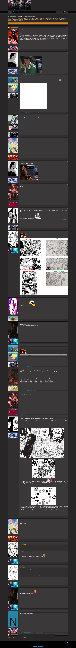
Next (16, 27)
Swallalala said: (23, 544)
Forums (10, 11)
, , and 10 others (28, 49)
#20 (66, 611)
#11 (66, 321)
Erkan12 (10, 18)
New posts (9, 13)
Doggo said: (22, 567)
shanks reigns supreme (62, 19)
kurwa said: (22, 346)
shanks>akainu (16, 20)
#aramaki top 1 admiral (35, 18)
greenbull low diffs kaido (43, 19)
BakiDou (13, 130)
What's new (20, 11)
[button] (16, 12)
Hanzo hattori (13, 337)
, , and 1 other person (32, 632)
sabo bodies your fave (55, 19)
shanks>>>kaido (10, 20)
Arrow (14, 177)
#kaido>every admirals (49, 18)
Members (25, 11)
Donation (14, 11)
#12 (66, 344)
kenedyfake (14, 534)
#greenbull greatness (42, 18)
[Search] (66, 12)
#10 (66, 297)
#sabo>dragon (58, 18)
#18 (66, 565)
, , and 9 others (28, 365)
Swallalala (13, 92)
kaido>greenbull (49, 19)
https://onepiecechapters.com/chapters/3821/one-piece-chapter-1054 (31, 33)
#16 (66, 519)
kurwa (14, 247)
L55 (13, 581)
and (24, 413)
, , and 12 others (30, 74)
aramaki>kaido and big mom (27, 19)
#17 (66, 542)
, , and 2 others (28, 135)
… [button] (12, 27)
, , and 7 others (27, 516)
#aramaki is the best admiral (27, 18)
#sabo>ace (54, 18)
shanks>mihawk (21, 20)
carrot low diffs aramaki (35, 19)
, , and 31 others (31, 112)
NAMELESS (14, 627)
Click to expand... (43, 575)
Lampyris (13, 431)
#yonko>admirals (15, 19)
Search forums (14, 13)
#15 (66, 415)
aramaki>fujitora (21, 19)
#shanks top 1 (10, 19)
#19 (66, 588)
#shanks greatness (63, 18)
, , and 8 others (29, 389)
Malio (14, 224)
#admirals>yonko (20, 18)
